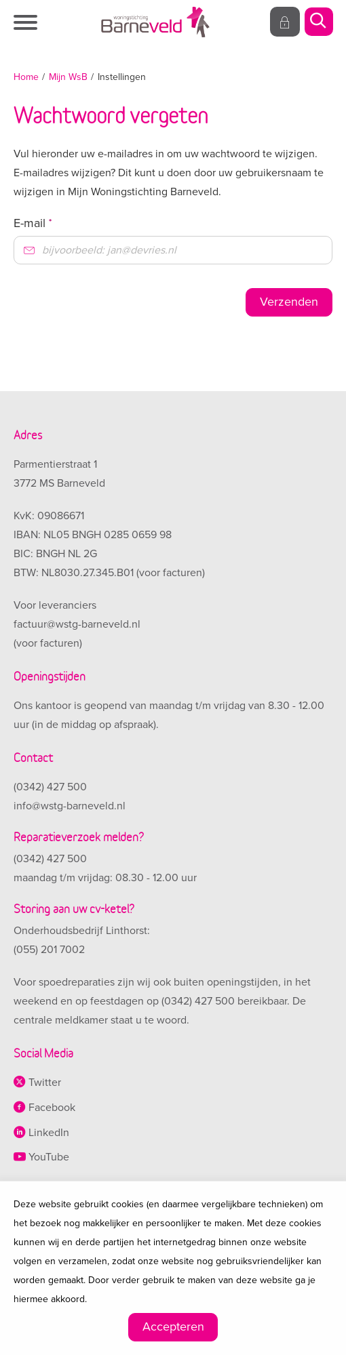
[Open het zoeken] (317, 22)
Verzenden (289, 301)
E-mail (33, 223)
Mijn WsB (68, 77)
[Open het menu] (27, 22)
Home (26, 77)
